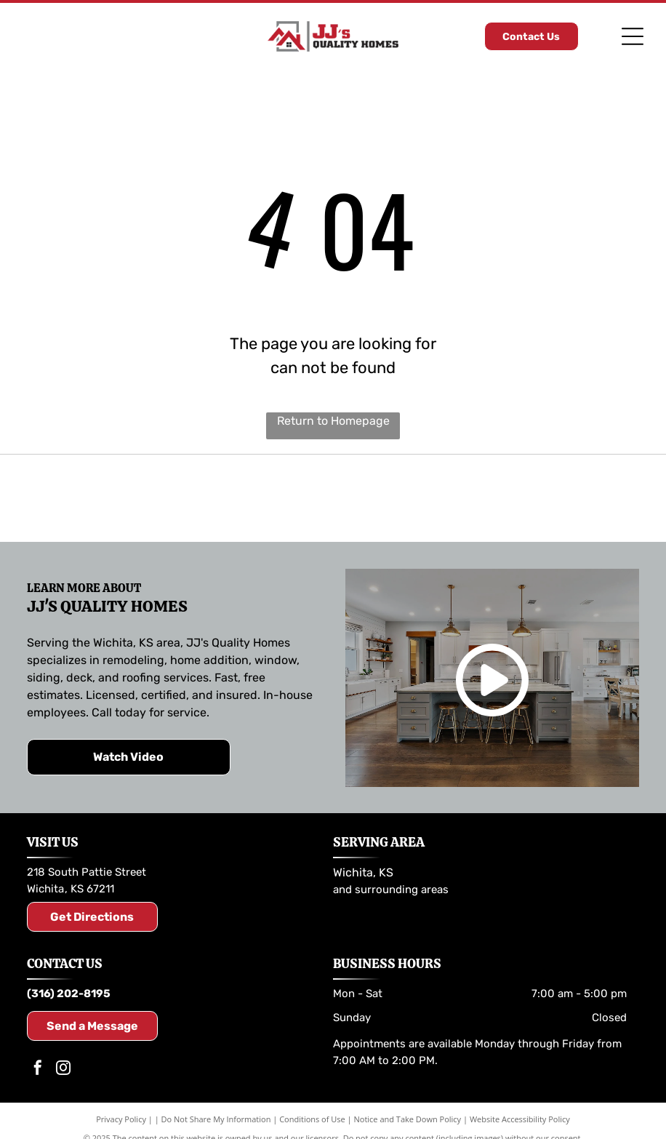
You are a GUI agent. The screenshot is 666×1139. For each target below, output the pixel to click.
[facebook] (38, 1069)
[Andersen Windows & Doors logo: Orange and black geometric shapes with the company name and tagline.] (546, 498)
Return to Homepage (333, 421)
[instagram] (63, 1069)
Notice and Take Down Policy (408, 1119)
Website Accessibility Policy (520, 1119)
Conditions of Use (312, 1119)
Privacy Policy (121, 1119)
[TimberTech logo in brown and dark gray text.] (332, 498)
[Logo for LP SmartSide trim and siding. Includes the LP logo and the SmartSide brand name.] (119, 498)
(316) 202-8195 (69, 993)
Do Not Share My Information (216, 1119)
